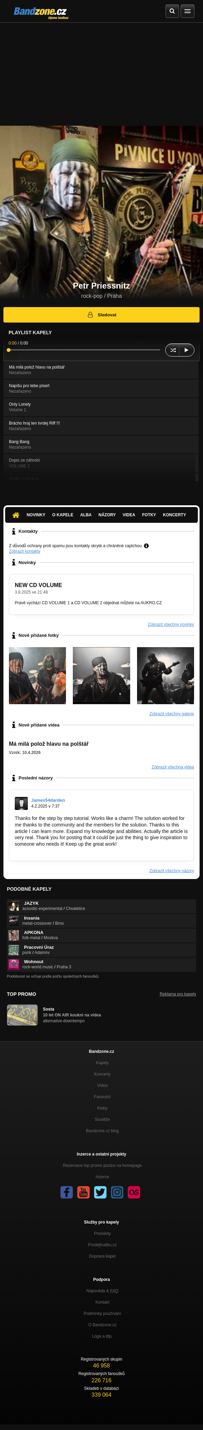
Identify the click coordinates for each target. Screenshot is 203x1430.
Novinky (35, 515)
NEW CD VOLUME (38, 585)
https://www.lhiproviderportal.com (50, 850)
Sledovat (101, 314)
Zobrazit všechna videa (173, 767)
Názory (107, 515)
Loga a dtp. (102, 1336)
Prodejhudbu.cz (102, 1244)
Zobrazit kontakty (24, 551)
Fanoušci (102, 1096)
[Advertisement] (101, 74)
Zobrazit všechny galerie (171, 713)
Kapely (102, 1062)
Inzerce (102, 1176)
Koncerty (174, 515)
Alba (85, 515)
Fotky (149, 515)
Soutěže (102, 1119)
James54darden (48, 800)
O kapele (62, 515)
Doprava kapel (102, 1256)
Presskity (102, 1233)
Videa (129, 515)
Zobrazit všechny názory (171, 870)
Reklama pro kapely (178, 994)
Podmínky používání (102, 1313)
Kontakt (102, 1302)
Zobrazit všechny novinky (171, 624)
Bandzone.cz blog (102, 1130)
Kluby (102, 1108)
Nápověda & (102, 1290)
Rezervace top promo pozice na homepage (102, 1165)
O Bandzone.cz (102, 1324)
